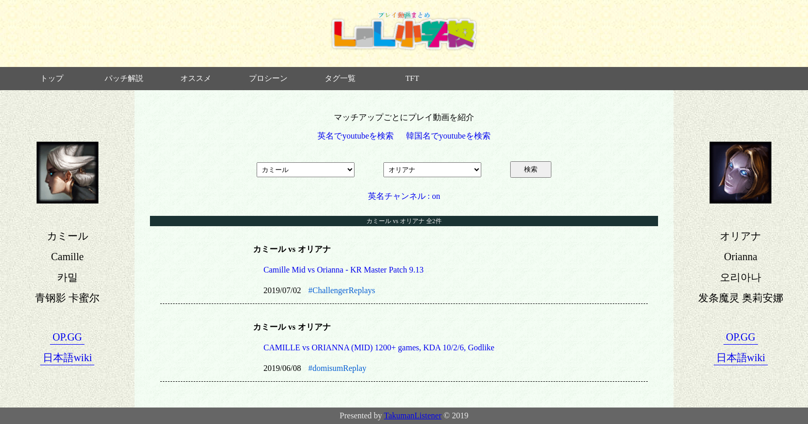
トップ (51, 78)
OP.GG (67, 337)
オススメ (195, 78)
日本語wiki (67, 357)
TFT (412, 78)
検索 (530, 169)
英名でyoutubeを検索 (355, 135)
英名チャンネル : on (404, 196)
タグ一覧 (340, 78)
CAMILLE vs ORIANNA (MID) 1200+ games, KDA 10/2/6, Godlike (378, 347)
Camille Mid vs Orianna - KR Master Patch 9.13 (343, 269)
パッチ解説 (124, 78)
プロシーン (268, 78)
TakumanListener (413, 415)
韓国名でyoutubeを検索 (448, 135)
